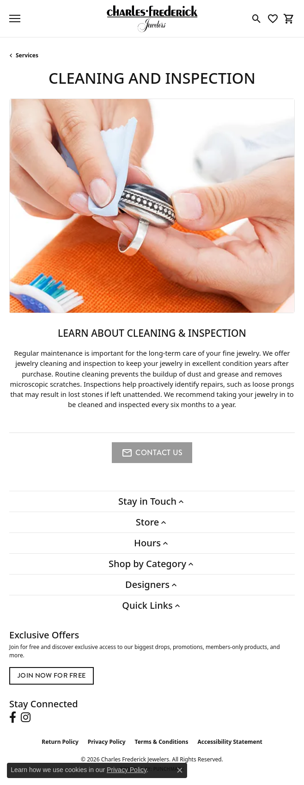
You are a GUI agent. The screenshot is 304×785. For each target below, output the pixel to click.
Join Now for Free (51, 675)
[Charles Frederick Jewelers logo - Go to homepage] (152, 18)
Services (27, 55)
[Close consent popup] (179, 770)
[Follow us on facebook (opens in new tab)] (12, 717)
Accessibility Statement (229, 742)
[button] (256, 18)
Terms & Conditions (161, 742)
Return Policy (60, 742)
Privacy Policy (107, 742)
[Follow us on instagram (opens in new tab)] (25, 717)
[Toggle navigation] (15, 18)
